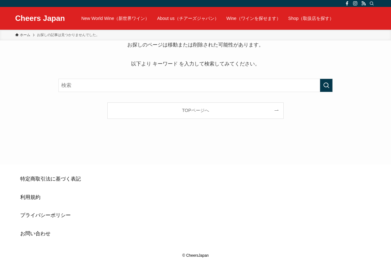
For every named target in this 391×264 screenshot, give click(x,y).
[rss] (363, 3)
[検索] (372, 3)
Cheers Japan (40, 18)
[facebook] (347, 3)
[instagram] (355, 3)
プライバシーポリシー (45, 215)
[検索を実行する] (326, 85)
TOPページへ (195, 110)
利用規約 (30, 197)
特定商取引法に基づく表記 (50, 178)
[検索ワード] (195, 85)
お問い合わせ (35, 233)
